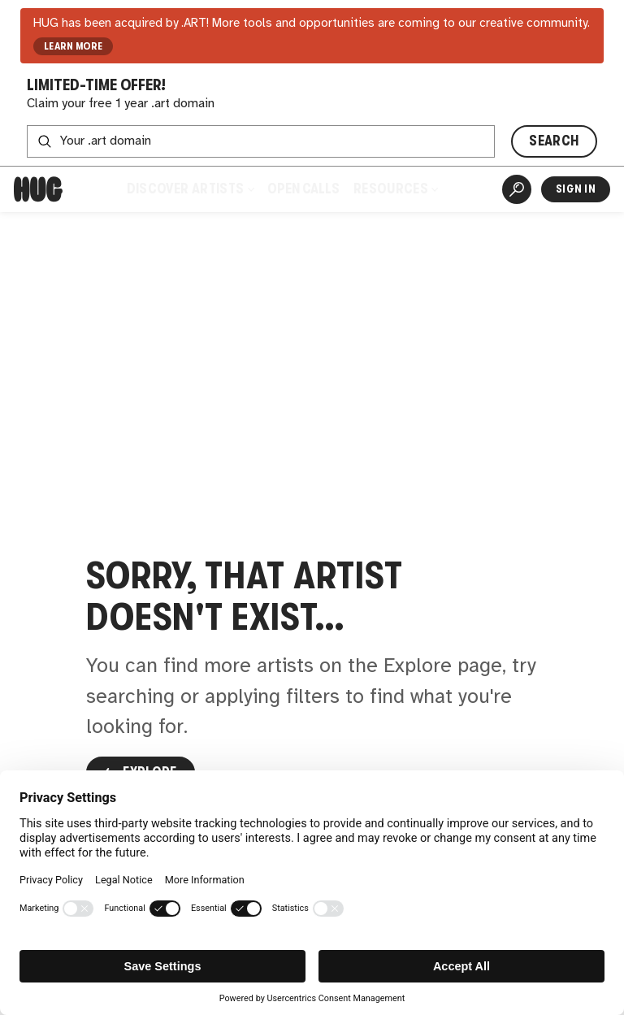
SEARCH (553, 141)
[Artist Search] (516, 189)
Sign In (576, 189)
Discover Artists (190, 189)
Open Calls (303, 189)
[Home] (38, 189)
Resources (395, 189)
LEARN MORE (73, 46)
